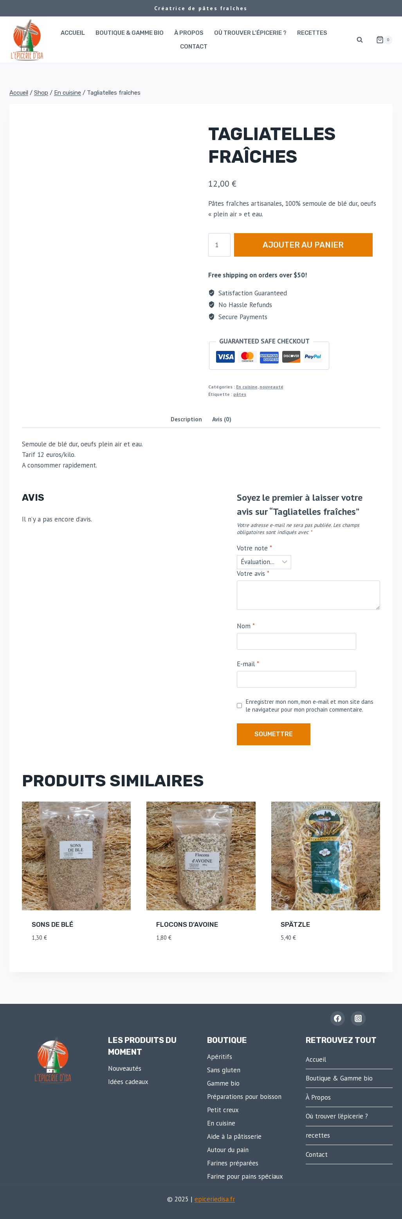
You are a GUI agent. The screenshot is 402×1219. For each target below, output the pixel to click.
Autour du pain (228, 1149)
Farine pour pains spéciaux (245, 1176)
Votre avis (253, 573)
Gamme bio (223, 1083)
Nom (246, 626)
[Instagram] (358, 1018)
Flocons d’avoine (187, 924)
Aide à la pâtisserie (234, 1136)
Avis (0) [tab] (221, 419)
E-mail (248, 664)
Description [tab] (186, 419)
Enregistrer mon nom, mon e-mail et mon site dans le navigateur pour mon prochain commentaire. (309, 705)
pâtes (239, 394)
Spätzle (295, 924)
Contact (193, 46)
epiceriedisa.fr (215, 1199)
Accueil (73, 32)
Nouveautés (124, 1068)
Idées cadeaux (128, 1081)
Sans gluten (223, 1070)
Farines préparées (232, 1163)
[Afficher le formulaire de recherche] (359, 40)
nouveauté (271, 387)
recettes (312, 32)
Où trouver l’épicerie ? (250, 32)
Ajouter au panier (306, 245)
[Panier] (381, 40)
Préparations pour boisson (244, 1096)
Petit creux (223, 1110)
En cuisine (247, 387)
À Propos (189, 32)
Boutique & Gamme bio (130, 32)
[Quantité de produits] (219, 245)
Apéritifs (219, 1056)
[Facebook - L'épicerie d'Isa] (337, 1018)
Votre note (254, 548)
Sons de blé (52, 924)
